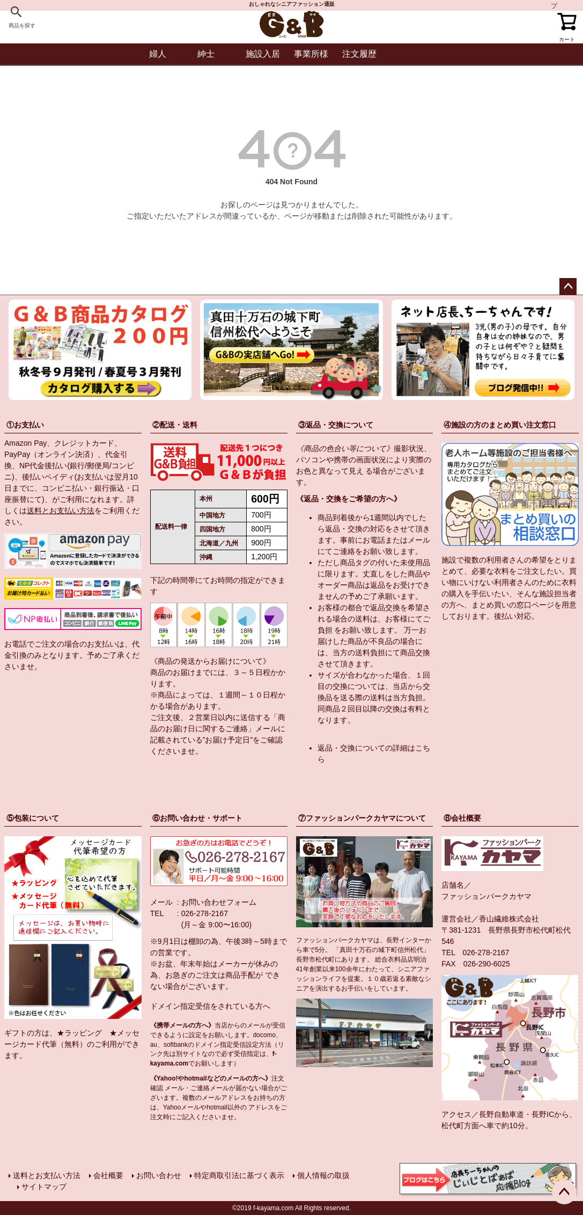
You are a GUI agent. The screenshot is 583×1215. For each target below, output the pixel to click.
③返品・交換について (335, 425)
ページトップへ (568, 286)
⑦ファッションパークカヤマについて (362, 818)
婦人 (157, 53)
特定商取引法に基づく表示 (239, 1175)
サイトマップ (44, 1186)
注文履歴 (359, 53)
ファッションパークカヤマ (486, 896)
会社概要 (108, 1175)
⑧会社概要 (462, 818)
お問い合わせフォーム (218, 902)
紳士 (206, 53)
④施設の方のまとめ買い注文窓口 (500, 425)
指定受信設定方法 (245, 1044)
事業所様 (311, 53)
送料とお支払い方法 (60, 510)
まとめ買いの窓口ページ (512, 605)
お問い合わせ (158, 1175)
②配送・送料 (174, 425)
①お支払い (25, 425)
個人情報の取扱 (323, 1175)
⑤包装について (32, 818)
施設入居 (263, 53)
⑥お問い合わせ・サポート (197, 818)
